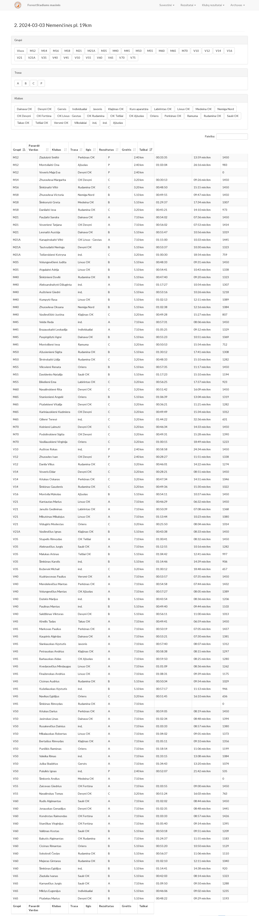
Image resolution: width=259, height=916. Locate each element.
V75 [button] (133, 57)
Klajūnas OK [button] (116, 109)
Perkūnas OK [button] (173, 116)
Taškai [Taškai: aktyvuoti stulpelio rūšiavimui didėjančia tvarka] (230, 145)
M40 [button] (115, 50)
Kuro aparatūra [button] (139, 109)
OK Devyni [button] (24, 116)
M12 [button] (33, 50)
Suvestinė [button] (166, 5)
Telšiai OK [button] (41, 122)
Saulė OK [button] (233, 116)
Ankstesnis (209, 911)
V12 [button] (207, 50)
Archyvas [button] (237, 5)
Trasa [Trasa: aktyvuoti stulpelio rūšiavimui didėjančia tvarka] (128, 145)
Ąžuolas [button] (118, 122)
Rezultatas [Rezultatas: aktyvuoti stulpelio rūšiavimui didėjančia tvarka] (173, 145)
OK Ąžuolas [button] (136, 116)
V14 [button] (218, 50)
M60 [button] (162, 50)
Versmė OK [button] (61, 122)
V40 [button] (55, 57)
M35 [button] (104, 50)
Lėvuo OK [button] (183, 109)
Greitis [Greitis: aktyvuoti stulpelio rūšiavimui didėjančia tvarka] (202, 145)
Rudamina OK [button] (212, 116)
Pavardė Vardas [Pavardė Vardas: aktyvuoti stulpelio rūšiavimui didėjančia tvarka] (45, 145)
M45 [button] (127, 50)
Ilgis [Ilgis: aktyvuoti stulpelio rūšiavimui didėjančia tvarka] (149, 145)
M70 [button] (185, 50)
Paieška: (226, 137)
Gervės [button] (61, 109)
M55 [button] (150, 50)
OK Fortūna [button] (44, 116)
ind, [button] (94, 122)
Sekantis (239, 911)
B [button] (26, 83)
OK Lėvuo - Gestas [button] (69, 116)
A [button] (18, 83)
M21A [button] (91, 50)
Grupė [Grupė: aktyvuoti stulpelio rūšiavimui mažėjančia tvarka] (17, 145)
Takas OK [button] (23, 122)
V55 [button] (88, 57)
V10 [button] (196, 50)
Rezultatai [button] (188, 5)
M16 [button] (56, 50)
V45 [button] (66, 57)
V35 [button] (44, 57)
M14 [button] (44, 50)
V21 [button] (19, 57)
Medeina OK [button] (204, 109)
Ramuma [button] (192, 116)
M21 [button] (79, 50)
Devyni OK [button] (45, 109)
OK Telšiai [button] (116, 116)
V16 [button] (229, 50)
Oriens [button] (154, 116)
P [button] (41, 83)
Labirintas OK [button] (163, 109)
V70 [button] (121, 57)
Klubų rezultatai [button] (213, 5)
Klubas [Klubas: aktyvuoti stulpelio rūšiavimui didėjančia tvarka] (90, 145)
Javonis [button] (97, 109)
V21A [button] (31, 57)
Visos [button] (20, 50)
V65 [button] (110, 57)
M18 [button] (67, 50)
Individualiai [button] (79, 109)
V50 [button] (77, 57)
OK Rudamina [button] (95, 116)
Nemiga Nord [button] (226, 109)
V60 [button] (99, 57)
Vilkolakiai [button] (80, 122)
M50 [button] (138, 50)
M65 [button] (173, 50)
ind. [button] (105, 122)
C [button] (34, 83)
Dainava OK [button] (24, 109)
